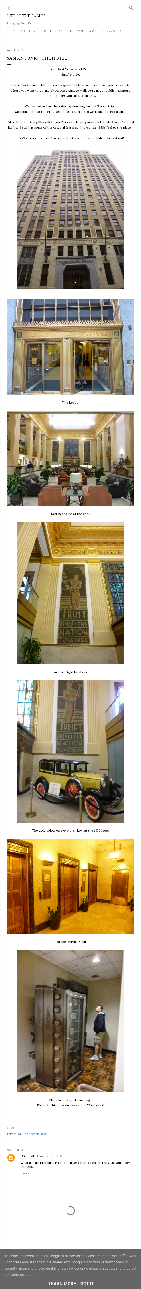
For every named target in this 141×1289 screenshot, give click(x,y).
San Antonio (31, 1133)
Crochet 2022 (98, 31)
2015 (19, 1133)
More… (119, 31)
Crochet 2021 (71, 31)
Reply (24, 1173)
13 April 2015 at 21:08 (50, 1156)
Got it (87, 1283)
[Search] (131, 7)
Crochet (48, 31)
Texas (44, 1133)
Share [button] (10, 1127)
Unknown (27, 1156)
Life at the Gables (26, 15)
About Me (29, 31)
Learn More (62, 1283)
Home (12, 31)
